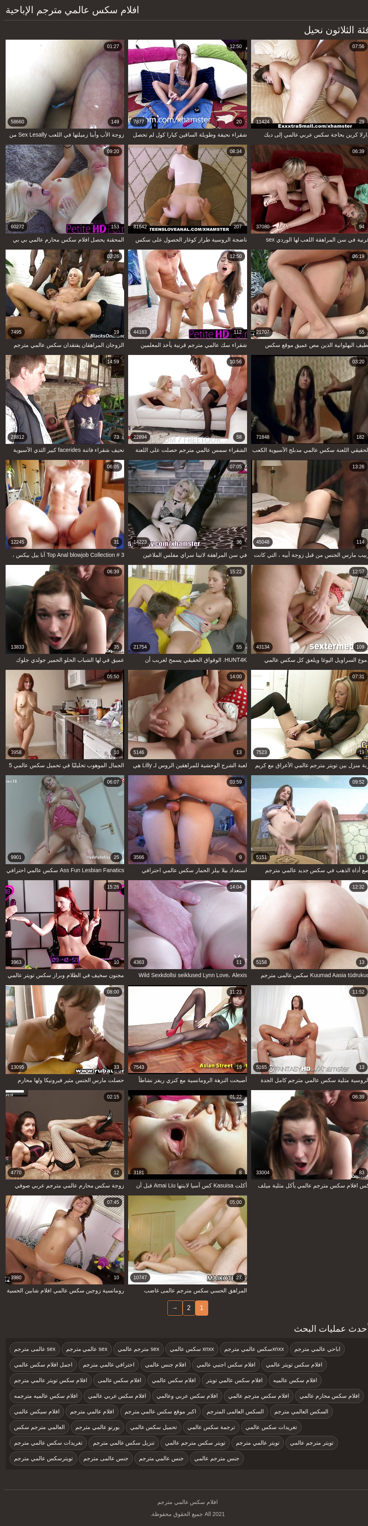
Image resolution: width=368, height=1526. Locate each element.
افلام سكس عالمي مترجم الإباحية (69, 9)
